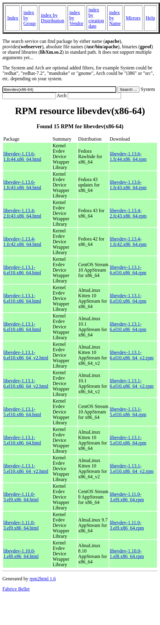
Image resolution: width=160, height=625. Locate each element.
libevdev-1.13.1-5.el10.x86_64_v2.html (25, 468)
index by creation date (96, 18)
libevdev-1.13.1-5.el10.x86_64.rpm (128, 412)
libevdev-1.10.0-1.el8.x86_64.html (21, 553)
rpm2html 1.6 (43, 578)
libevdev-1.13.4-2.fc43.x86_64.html (22, 213)
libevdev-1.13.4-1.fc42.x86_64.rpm (128, 241)
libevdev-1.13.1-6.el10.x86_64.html (22, 270)
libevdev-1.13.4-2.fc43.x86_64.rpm (128, 213)
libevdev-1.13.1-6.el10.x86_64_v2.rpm (131, 355)
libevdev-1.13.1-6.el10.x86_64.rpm (128, 270)
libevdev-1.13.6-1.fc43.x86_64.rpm (128, 185)
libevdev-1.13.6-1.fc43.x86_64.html (22, 185)
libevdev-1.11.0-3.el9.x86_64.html (21, 497)
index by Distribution (52, 18)
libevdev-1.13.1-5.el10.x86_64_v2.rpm (131, 468)
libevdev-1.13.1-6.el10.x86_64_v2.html (25, 355)
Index (12, 18)
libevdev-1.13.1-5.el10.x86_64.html (22, 412)
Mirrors (133, 18)
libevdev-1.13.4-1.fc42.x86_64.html (22, 241)
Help (150, 18)
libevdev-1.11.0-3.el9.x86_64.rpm (127, 497)
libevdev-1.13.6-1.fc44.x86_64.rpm (128, 156)
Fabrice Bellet (16, 589)
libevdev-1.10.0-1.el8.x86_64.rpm (127, 553)
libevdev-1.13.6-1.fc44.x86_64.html (22, 156)
